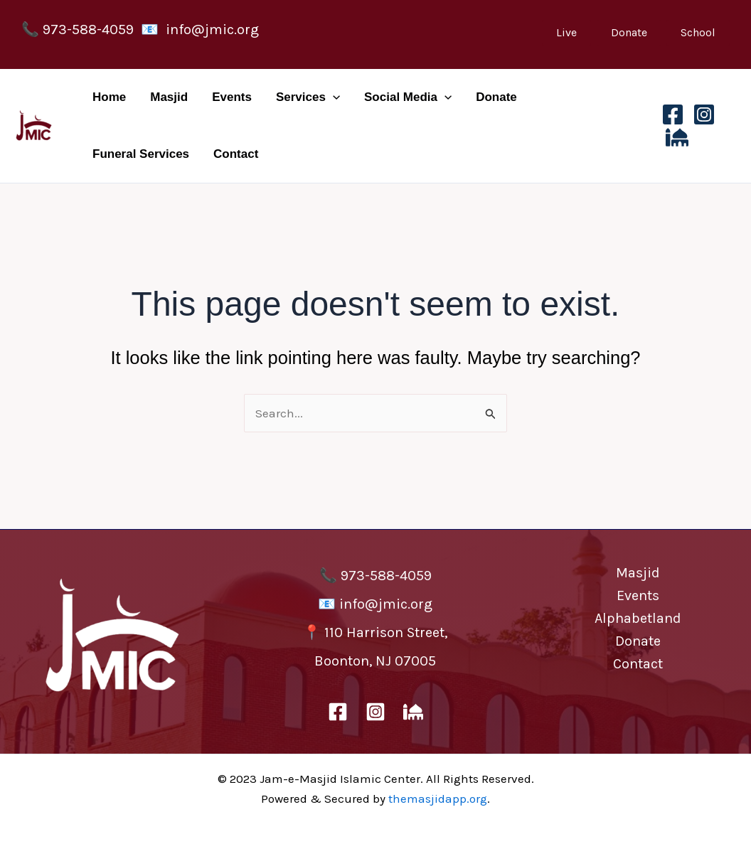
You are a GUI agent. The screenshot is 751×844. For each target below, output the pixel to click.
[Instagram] (704, 114)
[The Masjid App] (677, 137)
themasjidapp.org (437, 798)
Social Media (408, 97)
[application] (333, 97)
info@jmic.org (212, 29)
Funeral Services (140, 154)
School (698, 32)
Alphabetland (638, 618)
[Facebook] (672, 114)
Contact (235, 154)
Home (109, 97)
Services (308, 97)
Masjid (169, 97)
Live (566, 32)
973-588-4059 (88, 29)
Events (232, 97)
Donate (629, 32)
